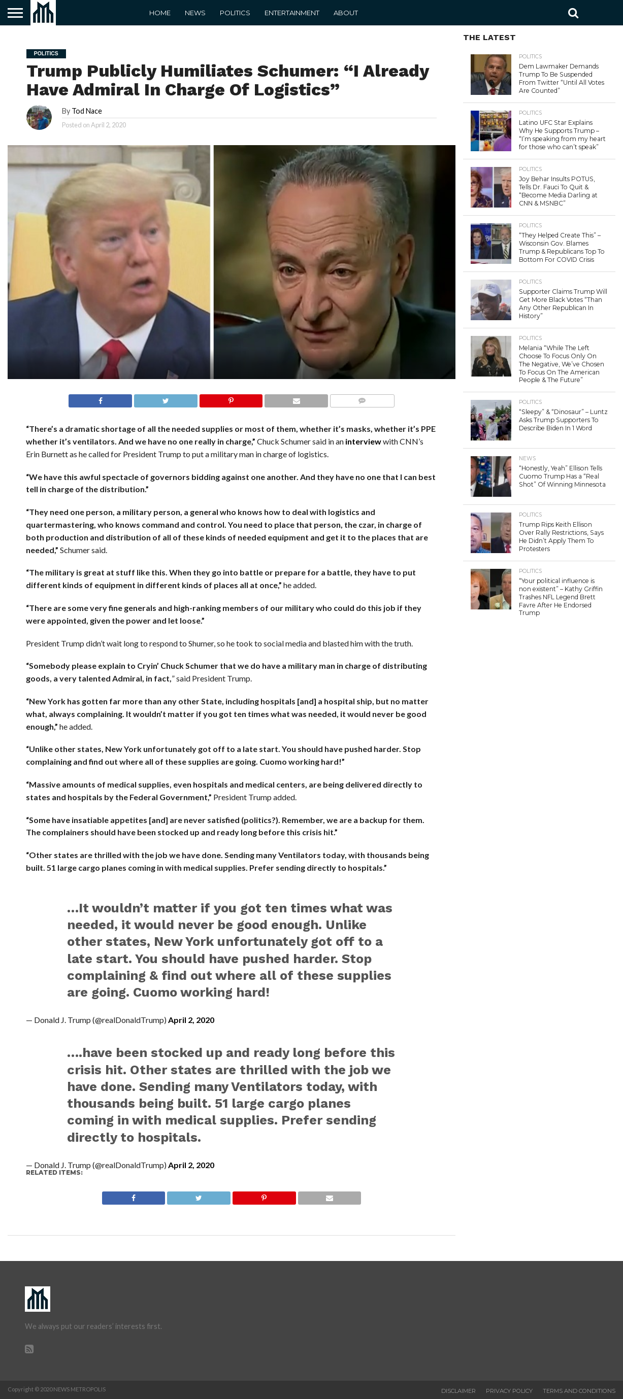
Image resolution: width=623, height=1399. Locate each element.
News (195, 13)
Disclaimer (458, 1390)
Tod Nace (87, 111)
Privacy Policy (509, 1390)
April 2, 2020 (191, 1020)
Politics (235, 13)
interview (363, 441)
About (346, 13)
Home (160, 13)
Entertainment (292, 13)
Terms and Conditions (579, 1390)
